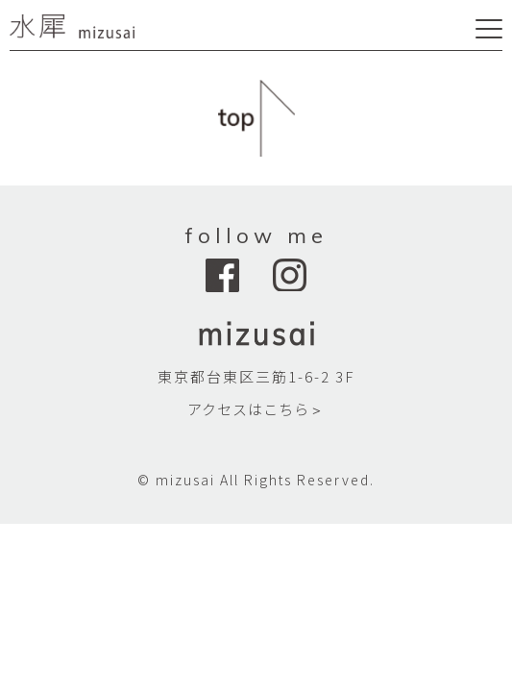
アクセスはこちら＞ (256, 409)
